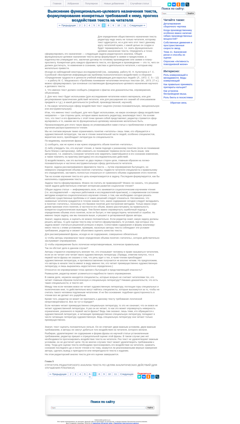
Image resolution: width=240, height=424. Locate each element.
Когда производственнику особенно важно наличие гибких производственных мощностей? (178, 34)
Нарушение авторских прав (102, 423)
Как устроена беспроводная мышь (175, 92)
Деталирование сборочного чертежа (175, 25)
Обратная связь (178, 102)
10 (118, 25)
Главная (57, 3)
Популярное (91, 3)
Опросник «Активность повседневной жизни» (176, 63)
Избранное (73, 3)
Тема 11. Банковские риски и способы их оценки (175, 54)
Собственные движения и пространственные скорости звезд (178, 45)
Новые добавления (114, 3)
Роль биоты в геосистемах (178, 97)
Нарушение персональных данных (126, 423)
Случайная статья (139, 3)
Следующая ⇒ (137, 25)
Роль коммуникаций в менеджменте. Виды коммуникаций (176, 77)
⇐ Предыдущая (67, 25)
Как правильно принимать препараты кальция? (178, 86)
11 (124, 25)
